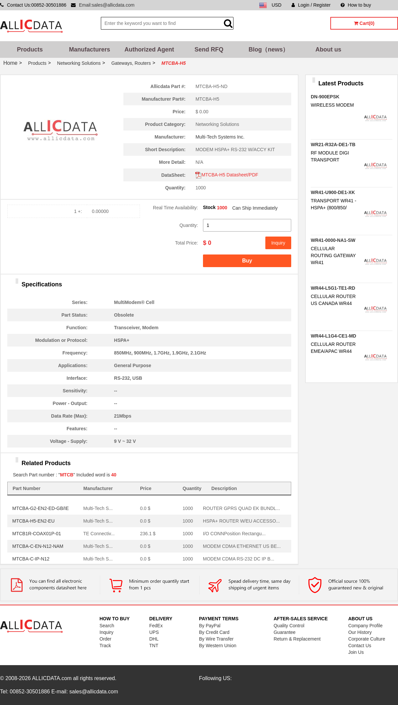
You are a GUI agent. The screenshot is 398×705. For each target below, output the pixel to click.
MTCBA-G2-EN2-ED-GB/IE (40, 508)
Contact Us (359, 645)
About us (328, 49)
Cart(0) (364, 23)
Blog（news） (268, 49)
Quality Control (289, 625)
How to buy (356, 5)
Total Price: (186, 243)
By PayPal (210, 625)
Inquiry (278, 243)
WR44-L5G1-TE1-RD (333, 288)
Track (105, 645)
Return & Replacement (297, 639)
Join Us (356, 652)
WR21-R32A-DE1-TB (333, 144)
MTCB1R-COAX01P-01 (36, 533)
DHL (154, 639)
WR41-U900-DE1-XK (333, 192)
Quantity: (188, 225)
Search (107, 625)
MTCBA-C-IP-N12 (30, 558)
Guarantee (285, 632)
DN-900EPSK (325, 96)
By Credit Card (214, 632)
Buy (247, 260)
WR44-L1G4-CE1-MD (333, 336)
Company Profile (365, 625)
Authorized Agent (149, 49)
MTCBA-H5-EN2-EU (33, 521)
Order (105, 639)
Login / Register (311, 5)
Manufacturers (89, 49)
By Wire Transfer (216, 639)
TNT (153, 645)
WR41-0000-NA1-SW (333, 240)
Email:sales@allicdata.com (107, 5)
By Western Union (217, 645)
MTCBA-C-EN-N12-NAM (37, 546)
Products (30, 49)
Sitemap (389, 5)
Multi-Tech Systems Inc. (219, 137)
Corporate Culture (366, 639)
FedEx (156, 625)
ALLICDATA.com (51, 678)
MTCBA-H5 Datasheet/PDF (226, 174)
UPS (154, 632)
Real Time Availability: (175, 207)
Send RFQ (208, 49)
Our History (360, 632)
